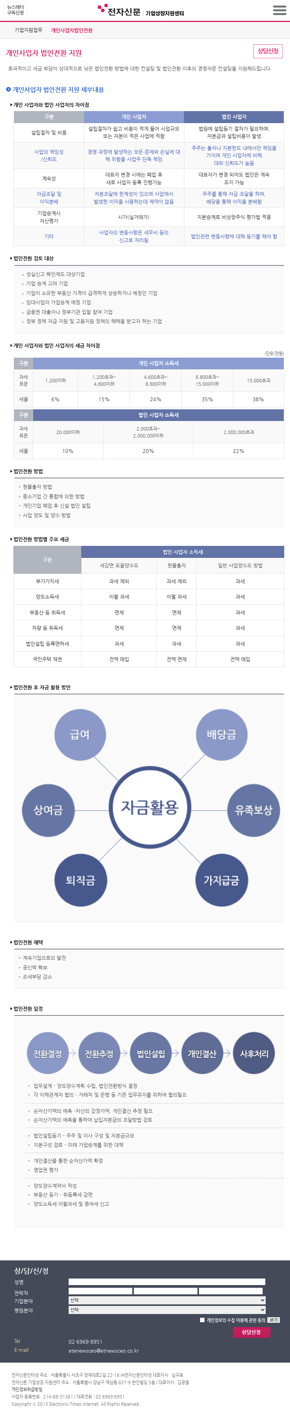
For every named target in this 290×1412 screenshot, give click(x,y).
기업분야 (23, 1301)
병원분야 (23, 1310)
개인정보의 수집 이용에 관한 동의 (236, 1320)
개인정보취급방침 (27, 1389)
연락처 (21, 1293)
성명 (19, 1282)
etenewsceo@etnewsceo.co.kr (104, 1350)
